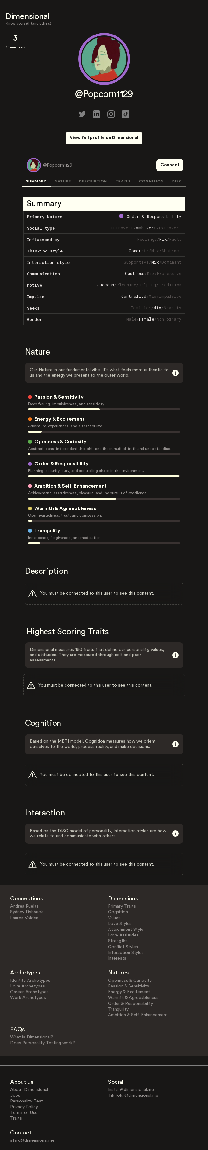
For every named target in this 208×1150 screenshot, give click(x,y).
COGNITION (151, 158)
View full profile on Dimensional (104, 138)
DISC (177, 158)
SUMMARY (36, 158)
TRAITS (123, 158)
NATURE (63, 158)
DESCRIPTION (93, 158)
